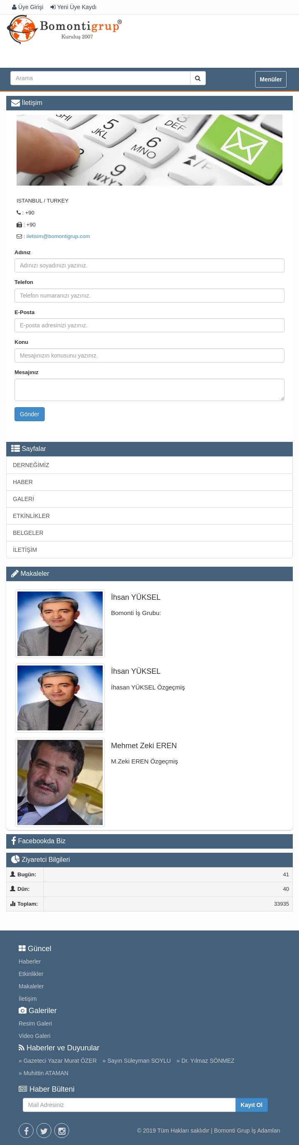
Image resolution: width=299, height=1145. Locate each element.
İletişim (28, 998)
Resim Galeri (35, 1023)
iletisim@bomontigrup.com (58, 236)
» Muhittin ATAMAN (43, 1073)
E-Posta (24, 312)
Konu (21, 342)
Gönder (29, 414)
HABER (23, 482)
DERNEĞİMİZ (31, 465)
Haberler (30, 961)
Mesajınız (26, 372)
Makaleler (34, 573)
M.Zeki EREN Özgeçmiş (144, 761)
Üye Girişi (27, 7)
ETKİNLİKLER (31, 516)
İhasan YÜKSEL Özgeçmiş (148, 687)
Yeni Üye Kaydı (73, 7)
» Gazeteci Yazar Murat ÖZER (58, 1060)
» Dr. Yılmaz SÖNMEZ (205, 1060)
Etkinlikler (31, 974)
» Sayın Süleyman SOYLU (136, 1060)
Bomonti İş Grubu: (136, 612)
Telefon (23, 282)
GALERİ (23, 499)
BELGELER (28, 533)
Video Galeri (35, 1036)
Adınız (22, 252)
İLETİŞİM (25, 549)
